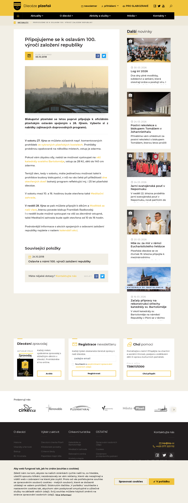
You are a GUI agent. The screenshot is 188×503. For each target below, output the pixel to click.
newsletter (89, 6)
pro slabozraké (135, 6)
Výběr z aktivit (50, 436)
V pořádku (161, 481)
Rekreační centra (77, 458)
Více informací (63, 495)
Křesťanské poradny (51, 451)
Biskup (17, 456)
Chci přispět (149, 378)
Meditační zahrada (78, 453)
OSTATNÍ (102, 436)
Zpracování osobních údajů (106, 447)
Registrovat (94, 377)
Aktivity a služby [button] (99, 16)
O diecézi (20, 436)
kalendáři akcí (68, 231)
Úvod (29, 23)
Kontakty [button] (158, 16)
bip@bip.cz (166, 447)
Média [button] (131, 16)
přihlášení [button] (109, 6)
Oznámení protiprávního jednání (107, 459)
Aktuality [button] (36, 16)
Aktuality (41, 23)
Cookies (100, 453)
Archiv (49, 378)
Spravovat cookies (131, 481)
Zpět (18, 23)
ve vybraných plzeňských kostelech (60, 145)
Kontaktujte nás (66, 277)
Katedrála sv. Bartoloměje (75, 447)
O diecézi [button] (65, 16)
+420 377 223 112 (162, 450)
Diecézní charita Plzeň (52, 446)
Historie (17, 446)
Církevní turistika (79, 436)
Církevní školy (48, 456)
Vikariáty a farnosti (23, 451)
